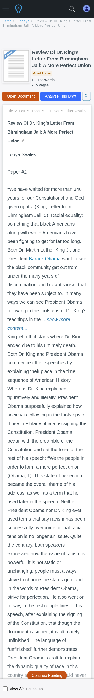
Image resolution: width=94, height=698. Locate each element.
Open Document (21, 96)
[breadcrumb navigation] (47, 23)
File (11, 110)
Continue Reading (47, 675)
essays (24, 21)
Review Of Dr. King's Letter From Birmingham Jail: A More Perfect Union (61, 59)
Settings (55, 110)
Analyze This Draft (60, 96)
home (7, 21)
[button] (5, 7)
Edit (24, 110)
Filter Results (77, 110)
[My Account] (88, 9)
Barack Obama (45, 258)
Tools (38, 110)
